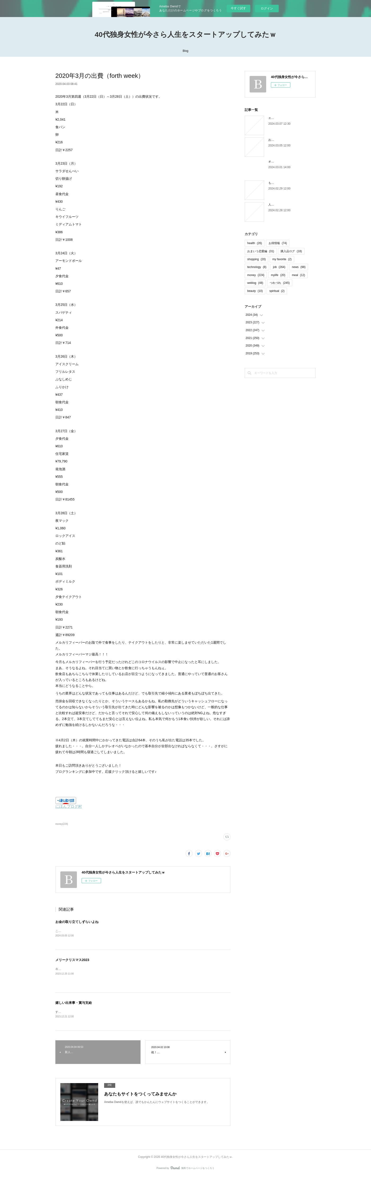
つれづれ (280, 283)
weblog (255, 283)
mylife (278, 275)
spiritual (276, 291)
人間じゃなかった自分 (282, 204)
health (254, 243)
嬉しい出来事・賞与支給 (73, 1003)
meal (298, 275)
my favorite (282, 259)
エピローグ (275, 118)
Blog (185, 51)
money (255, 275)
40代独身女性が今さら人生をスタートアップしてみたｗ (185, 34)
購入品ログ (291, 251)
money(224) (61, 824)
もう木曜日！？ (278, 182)
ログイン (267, 8)
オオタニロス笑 (278, 161)
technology (256, 267)
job (279, 267)
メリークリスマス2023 (72, 960)
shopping (256, 259)
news (298, 267)
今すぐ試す (238, 8)
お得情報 (278, 243)
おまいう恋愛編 (260, 251)
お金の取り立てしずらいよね (76, 922)
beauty (255, 291)
